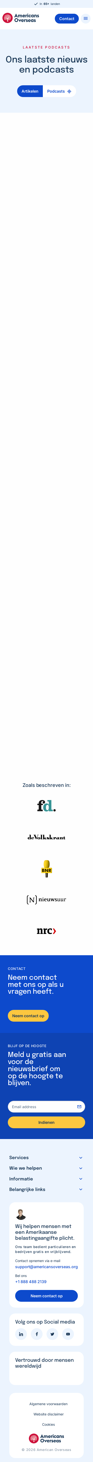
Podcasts (56, 91)
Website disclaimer (49, 1414)
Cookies (48, 1424)
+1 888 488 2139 (30, 1281)
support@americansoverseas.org (46, 1266)
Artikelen (30, 91)
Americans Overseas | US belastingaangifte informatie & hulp (20, 18)
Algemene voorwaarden (48, 1404)
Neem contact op (28, 1015)
